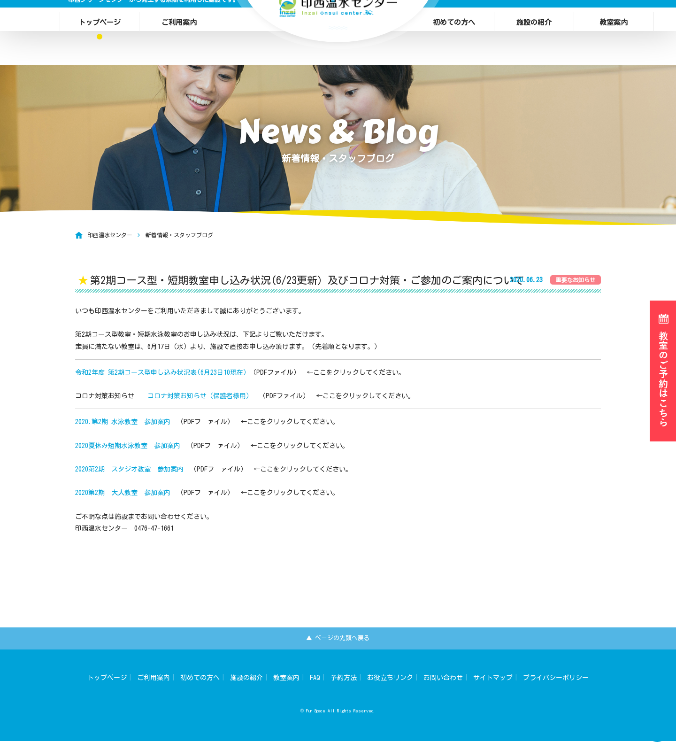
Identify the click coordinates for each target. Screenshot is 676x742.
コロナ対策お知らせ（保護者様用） (200, 396)
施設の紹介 (534, 19)
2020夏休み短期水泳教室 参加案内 (127, 445)
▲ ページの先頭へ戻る (338, 638)
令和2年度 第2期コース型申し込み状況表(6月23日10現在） (162, 372)
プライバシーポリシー (556, 678)
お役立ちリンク (390, 678)
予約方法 (343, 678)
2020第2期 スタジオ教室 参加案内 (129, 469)
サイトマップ (493, 678)
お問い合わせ (443, 678)
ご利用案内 (179, 19)
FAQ (315, 678)
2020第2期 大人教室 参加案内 (122, 492)
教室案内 (613, 19)
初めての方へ (454, 19)
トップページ (99, 19)
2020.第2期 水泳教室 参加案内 (122, 421)
